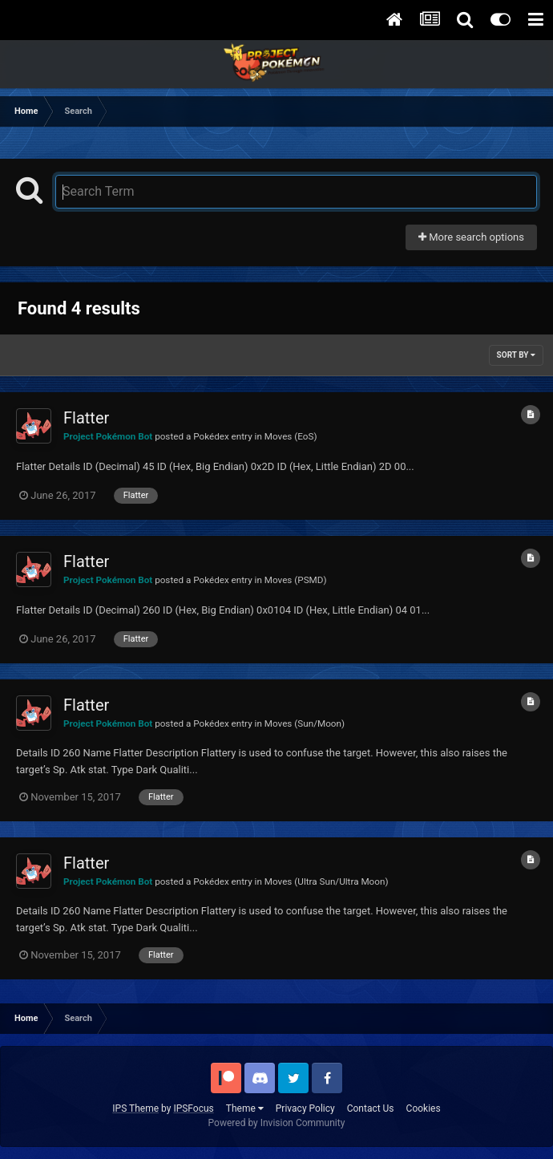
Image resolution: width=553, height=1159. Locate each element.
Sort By (516, 355)
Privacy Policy (305, 1108)
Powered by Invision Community (276, 1123)
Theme (245, 1108)
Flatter (86, 418)
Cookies (423, 1108)
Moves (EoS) (290, 436)
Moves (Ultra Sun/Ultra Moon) (326, 881)
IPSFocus (193, 1108)
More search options (471, 237)
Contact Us (370, 1108)
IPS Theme (135, 1108)
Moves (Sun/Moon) (304, 723)
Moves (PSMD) (295, 580)
